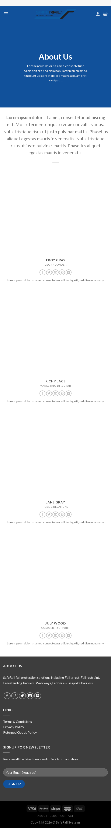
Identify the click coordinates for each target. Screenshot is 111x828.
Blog (54, 815)
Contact (66, 815)
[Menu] (5, 13)
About (42, 815)
